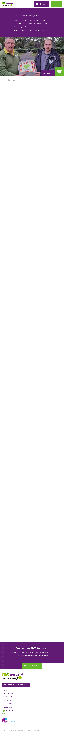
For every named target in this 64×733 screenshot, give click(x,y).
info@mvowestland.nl (10, 703)
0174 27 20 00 (7, 701)
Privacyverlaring (37, 730)
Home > (5, 80)
